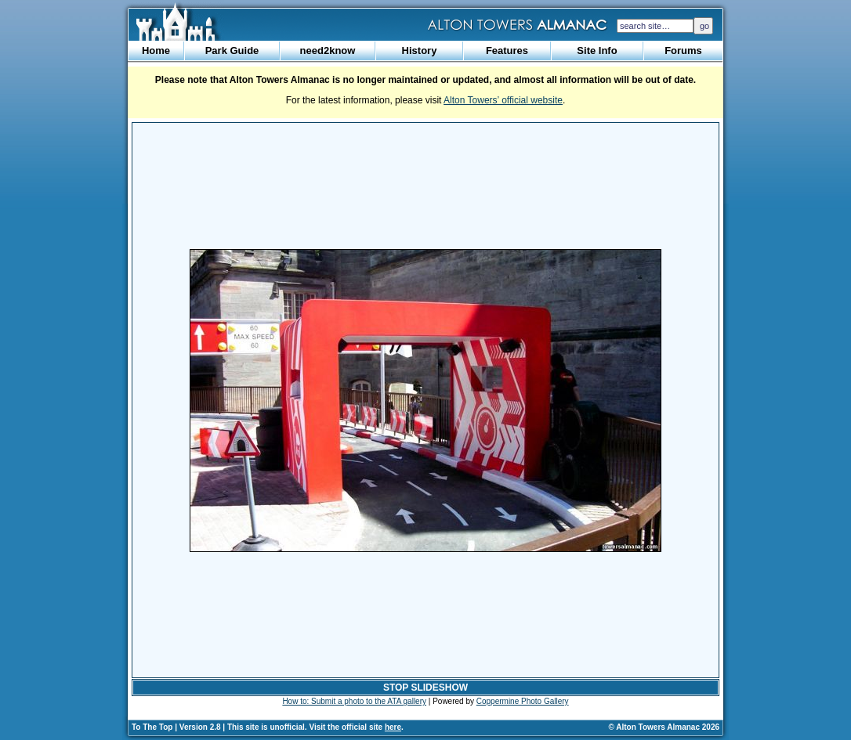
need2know (328, 50)
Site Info (597, 50)
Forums (683, 50)
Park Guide (232, 50)
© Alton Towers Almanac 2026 (664, 727)
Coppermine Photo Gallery (522, 701)
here (393, 727)
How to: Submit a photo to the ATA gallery (354, 701)
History (419, 50)
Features (507, 50)
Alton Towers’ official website (503, 100)
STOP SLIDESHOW (425, 687)
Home (156, 50)
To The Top (152, 727)
